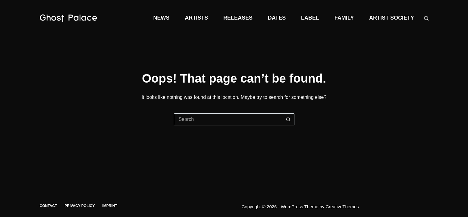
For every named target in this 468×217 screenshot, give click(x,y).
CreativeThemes (342, 206)
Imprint (109, 206)
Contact (48, 206)
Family (344, 18)
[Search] (426, 18)
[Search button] (288, 119)
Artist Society (391, 18)
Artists (196, 18)
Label (310, 18)
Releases (238, 18)
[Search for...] (228, 119)
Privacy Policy (79, 206)
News (161, 18)
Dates (277, 18)
